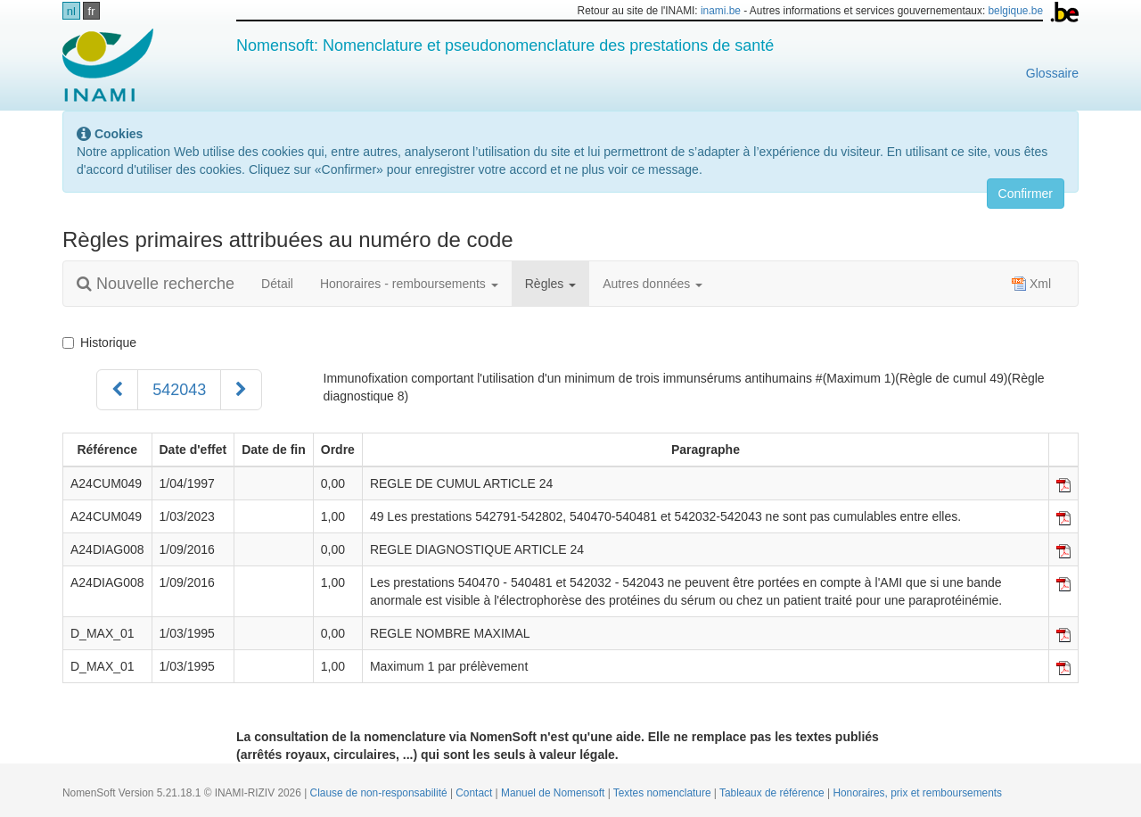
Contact (475, 793)
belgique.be (1016, 10)
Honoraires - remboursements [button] (409, 283)
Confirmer (1025, 193)
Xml (1031, 283)
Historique (99, 342)
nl (71, 11)
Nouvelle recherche (155, 284)
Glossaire (1052, 73)
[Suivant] (241, 389)
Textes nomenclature (663, 793)
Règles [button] (550, 283)
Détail (277, 283)
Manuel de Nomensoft (554, 793)
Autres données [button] (652, 283)
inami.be (721, 10)
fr (91, 11)
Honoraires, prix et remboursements (917, 793)
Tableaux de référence (773, 793)
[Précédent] (117, 389)
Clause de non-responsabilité (380, 793)
